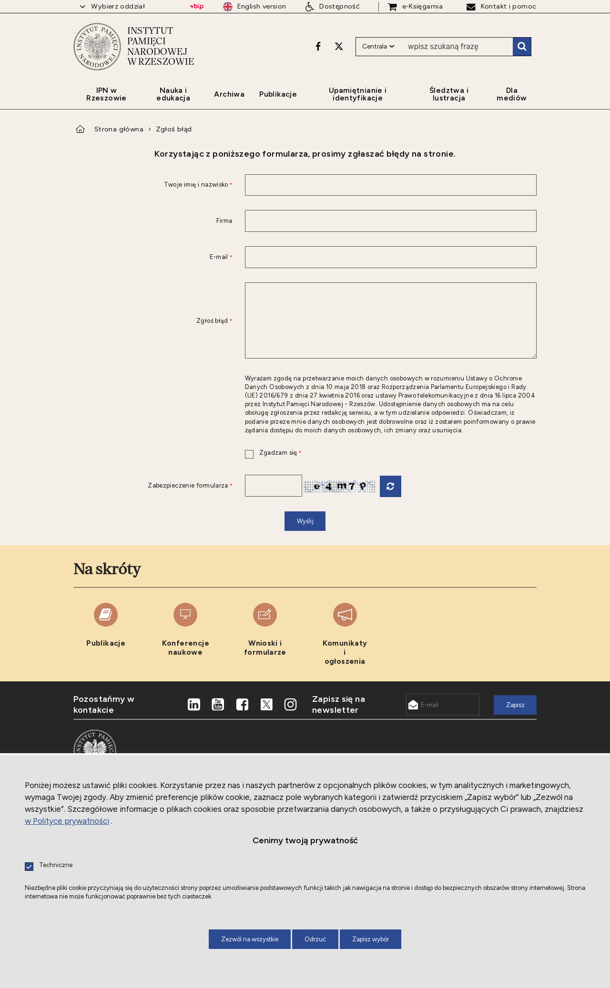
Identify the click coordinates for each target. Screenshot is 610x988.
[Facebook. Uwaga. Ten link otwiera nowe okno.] (318, 46)
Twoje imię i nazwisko (153, 185)
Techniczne (55, 865)
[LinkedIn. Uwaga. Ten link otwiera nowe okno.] (194, 705)
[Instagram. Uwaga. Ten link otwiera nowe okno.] (291, 705)
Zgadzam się (273, 453)
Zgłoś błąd (174, 129)
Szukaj (522, 47)
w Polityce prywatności (67, 821)
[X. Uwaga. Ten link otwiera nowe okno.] (339, 46)
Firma (224, 221)
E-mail (153, 257)
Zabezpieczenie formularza (153, 486)
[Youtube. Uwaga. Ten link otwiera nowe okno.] (218, 705)
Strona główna (118, 129)
